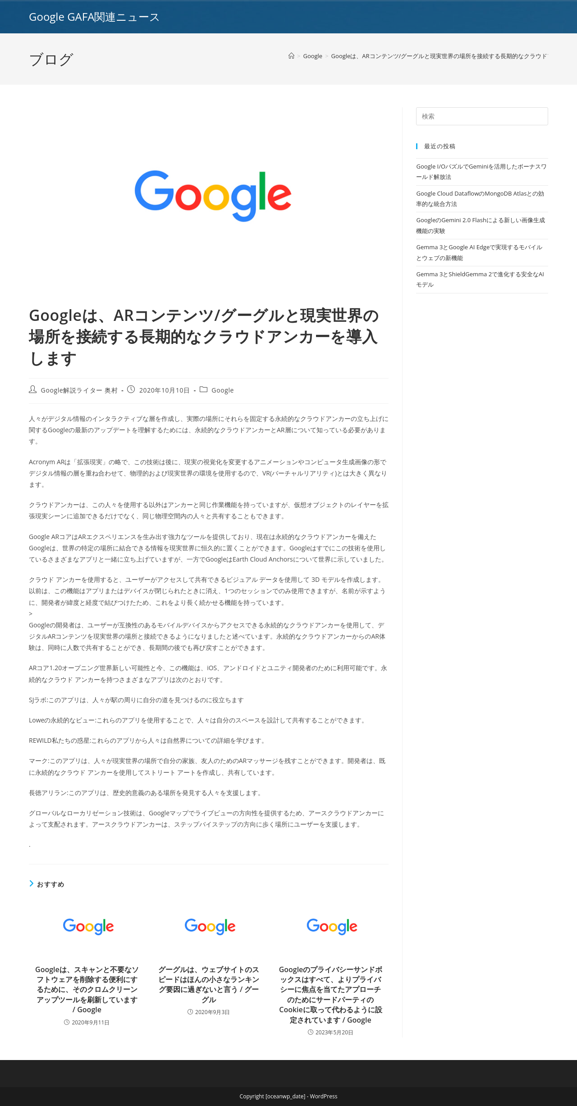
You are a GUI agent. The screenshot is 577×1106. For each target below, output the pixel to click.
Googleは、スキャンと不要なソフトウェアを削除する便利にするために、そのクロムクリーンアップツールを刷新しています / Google (87, 989)
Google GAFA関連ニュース (94, 16)
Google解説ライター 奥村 (79, 390)
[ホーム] (291, 56)
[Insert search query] (482, 116)
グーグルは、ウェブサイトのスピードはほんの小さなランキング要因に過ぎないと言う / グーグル (208, 984)
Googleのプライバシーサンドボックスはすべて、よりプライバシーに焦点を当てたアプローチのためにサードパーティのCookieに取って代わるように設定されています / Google (331, 994)
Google (222, 390)
